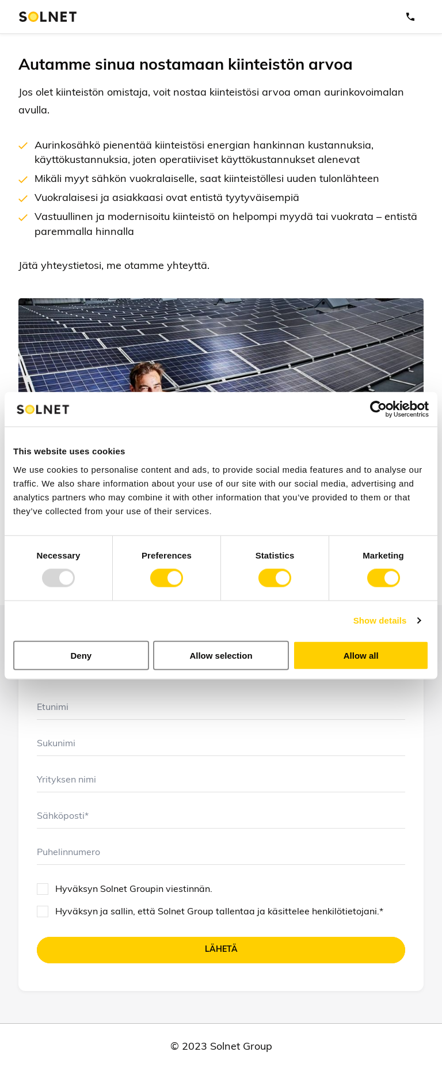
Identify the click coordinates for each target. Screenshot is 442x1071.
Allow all (361, 655)
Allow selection (220, 655)
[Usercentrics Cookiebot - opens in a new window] (378, 409)
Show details (380, 620)
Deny (81, 655)
